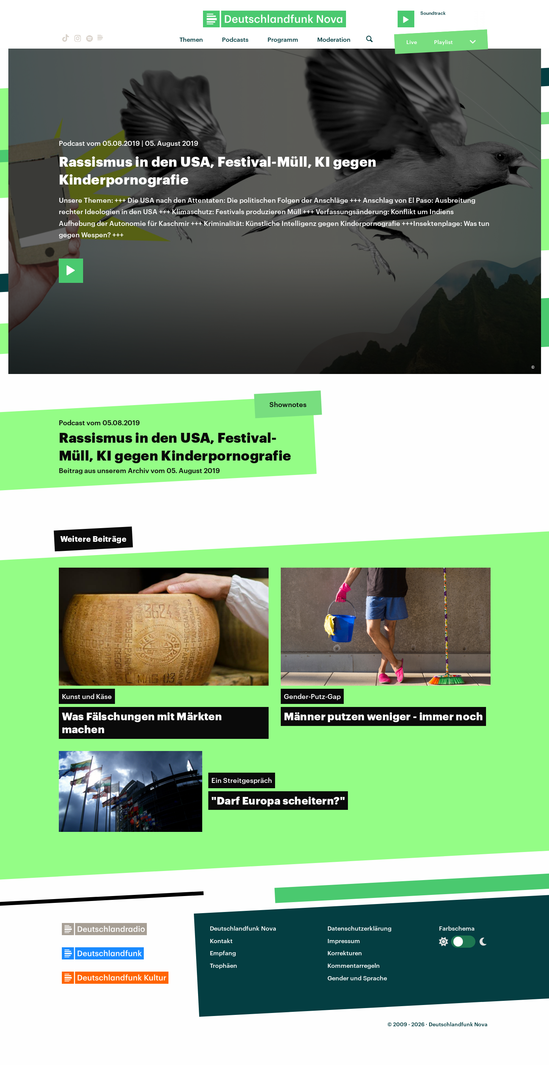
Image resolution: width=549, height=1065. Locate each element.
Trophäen (223, 965)
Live (411, 42)
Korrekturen (344, 952)
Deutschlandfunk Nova (243, 928)
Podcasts (235, 39)
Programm (282, 39)
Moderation (334, 39)
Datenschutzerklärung (359, 928)
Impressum (343, 940)
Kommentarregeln (353, 965)
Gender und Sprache (357, 977)
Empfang (223, 952)
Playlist (443, 42)
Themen (191, 39)
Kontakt (221, 940)
